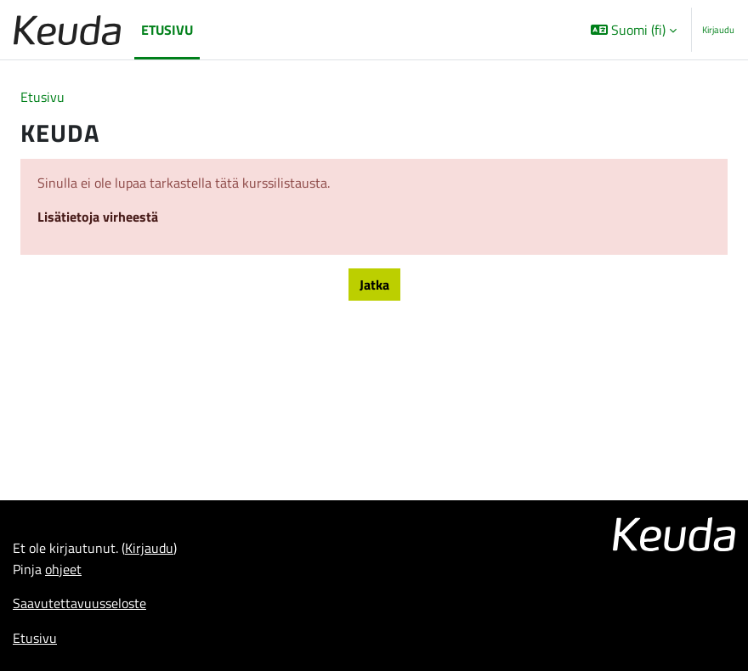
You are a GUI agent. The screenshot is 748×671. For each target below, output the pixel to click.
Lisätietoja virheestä (97, 216)
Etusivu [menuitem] (167, 29)
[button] (634, 29)
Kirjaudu (718, 30)
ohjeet (63, 568)
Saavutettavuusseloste (79, 602)
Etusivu (42, 96)
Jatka (374, 284)
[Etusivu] (67, 30)
